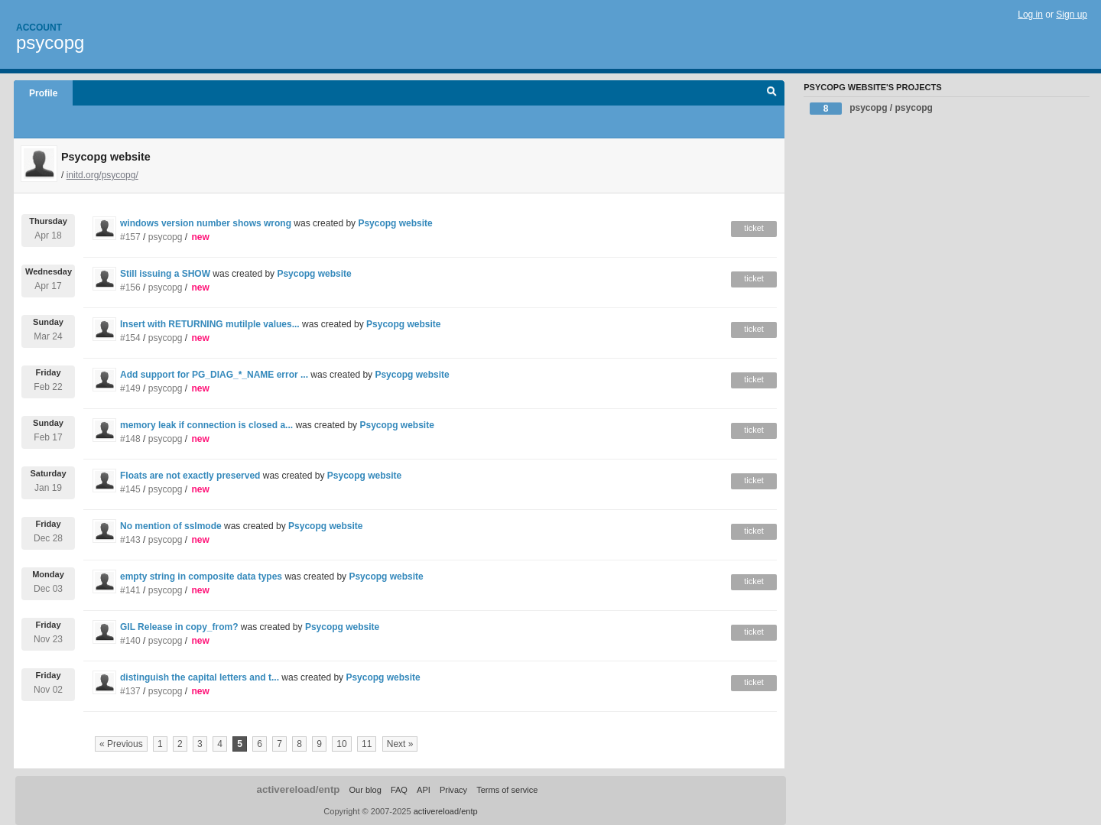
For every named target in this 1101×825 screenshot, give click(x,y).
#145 (130, 489)
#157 (130, 237)
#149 (130, 388)
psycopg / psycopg (871, 108)
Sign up (1071, 14)
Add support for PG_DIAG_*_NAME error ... (214, 374)
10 (341, 744)
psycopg (50, 42)
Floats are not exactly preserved (190, 475)
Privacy (453, 789)
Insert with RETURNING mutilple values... (210, 324)
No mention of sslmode (171, 526)
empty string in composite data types (201, 576)
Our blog (365, 789)
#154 (130, 338)
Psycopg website (395, 223)
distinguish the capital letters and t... (199, 677)
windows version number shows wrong (205, 223)
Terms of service (507, 789)
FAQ (399, 789)
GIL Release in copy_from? (179, 627)
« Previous (121, 744)
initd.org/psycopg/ (102, 175)
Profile (43, 93)
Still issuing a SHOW (166, 273)
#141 (130, 590)
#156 (130, 287)
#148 (130, 439)
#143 (130, 539)
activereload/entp (298, 789)
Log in (1030, 14)
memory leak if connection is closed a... (206, 425)
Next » (400, 744)
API (423, 789)
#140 (130, 640)
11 (367, 744)
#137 (130, 691)
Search (771, 93)
